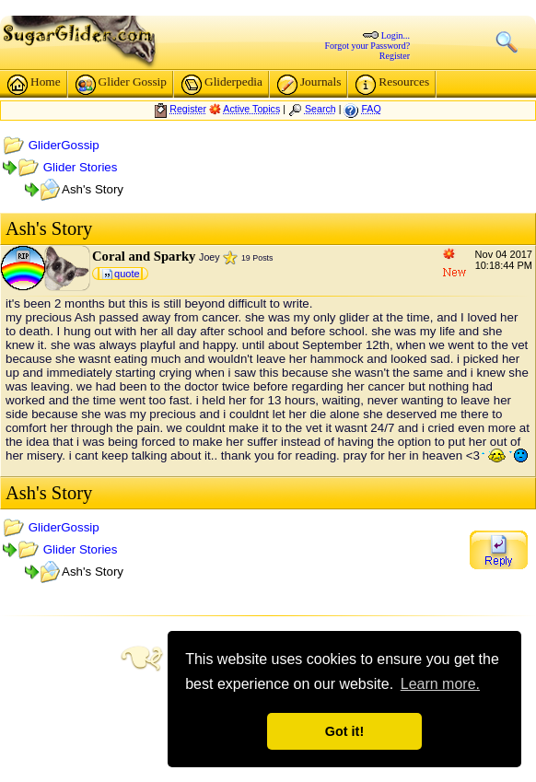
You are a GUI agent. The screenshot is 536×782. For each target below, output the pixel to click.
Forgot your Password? (368, 46)
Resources (392, 85)
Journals (309, 85)
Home (34, 85)
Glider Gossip (121, 85)
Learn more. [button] (440, 684)
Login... (395, 35)
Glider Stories (80, 167)
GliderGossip (64, 145)
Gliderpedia (221, 85)
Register (394, 56)
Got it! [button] (344, 731)
